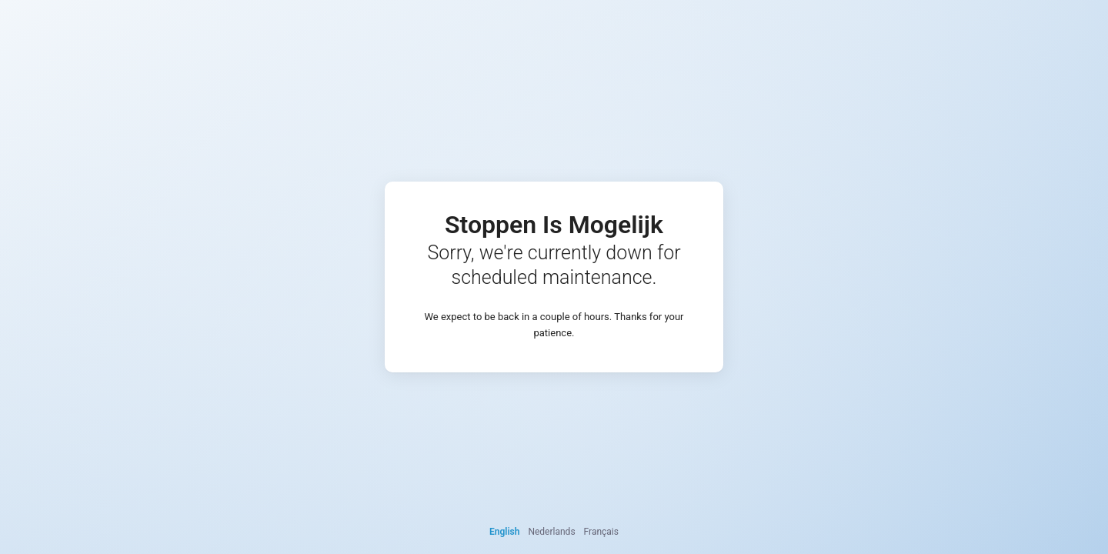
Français (601, 531)
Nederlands (551, 531)
